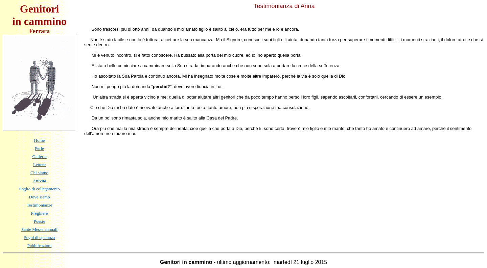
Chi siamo (39, 172)
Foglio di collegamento (39, 188)
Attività (39, 180)
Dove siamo (39, 196)
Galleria (39, 156)
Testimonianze (39, 205)
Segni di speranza (39, 237)
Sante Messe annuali (39, 229)
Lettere (39, 164)
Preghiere (39, 213)
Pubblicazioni (39, 245)
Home (39, 140)
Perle (39, 148)
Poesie (39, 221)
